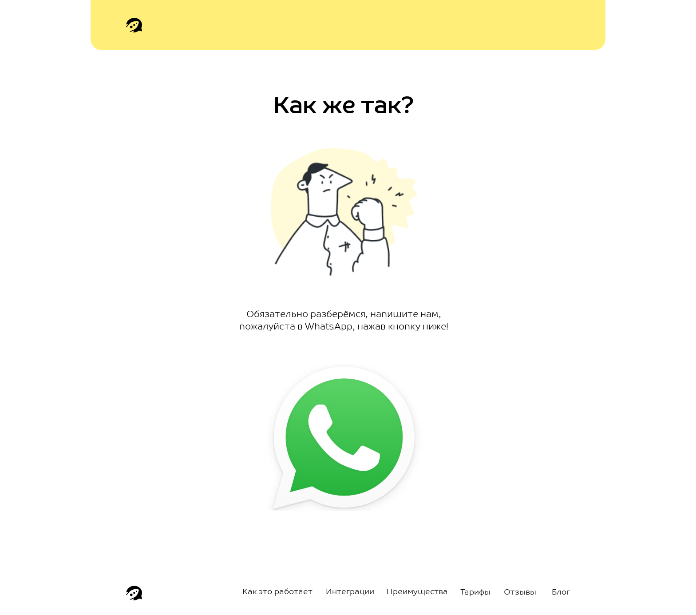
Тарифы (475, 592)
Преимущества (417, 592)
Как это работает (277, 592)
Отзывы (520, 592)
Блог (561, 592)
